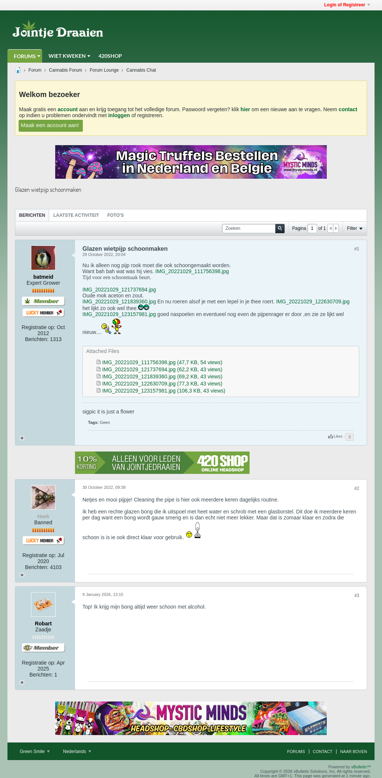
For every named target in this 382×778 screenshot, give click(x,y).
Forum (34, 70)
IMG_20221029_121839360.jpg (119, 301)
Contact (322, 751)
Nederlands (77, 751)
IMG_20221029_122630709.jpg (313, 301)
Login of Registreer (347, 4)
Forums (25, 56)
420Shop (110, 56)
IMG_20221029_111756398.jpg (192, 271)
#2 (356, 488)
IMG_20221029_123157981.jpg (119, 314)
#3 (356, 595)
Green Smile (35, 751)
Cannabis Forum (65, 70)
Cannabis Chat (141, 70)
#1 (356, 248)
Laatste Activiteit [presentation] (76, 215)
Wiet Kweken (67, 56)
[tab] (32, 215)
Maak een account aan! (50, 125)
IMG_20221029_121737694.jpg (119, 290)
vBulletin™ (361, 767)
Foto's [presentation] (115, 215)
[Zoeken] (253, 228)
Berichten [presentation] (32, 215)
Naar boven (353, 751)
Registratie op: (38, 327)
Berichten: (36, 339)
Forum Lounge (104, 70)
